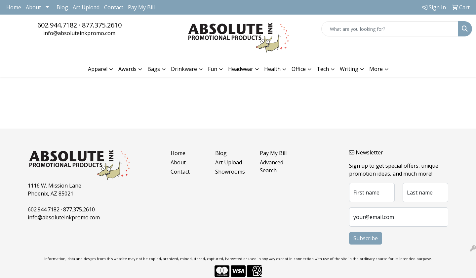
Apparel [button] (97, 69)
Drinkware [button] (184, 69)
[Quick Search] (389, 28)
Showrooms (230, 171)
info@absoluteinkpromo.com (79, 33)
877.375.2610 (102, 25)
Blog (62, 7)
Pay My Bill (141, 7)
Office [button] (299, 69)
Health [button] (272, 69)
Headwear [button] (240, 69)
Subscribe (365, 238)
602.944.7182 (57, 25)
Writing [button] (349, 69)
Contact (113, 7)
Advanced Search (271, 166)
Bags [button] (153, 69)
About (33, 7)
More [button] (376, 69)
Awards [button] (127, 69)
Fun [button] (212, 69)
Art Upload (86, 7)
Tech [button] (323, 69)
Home (13, 7)
